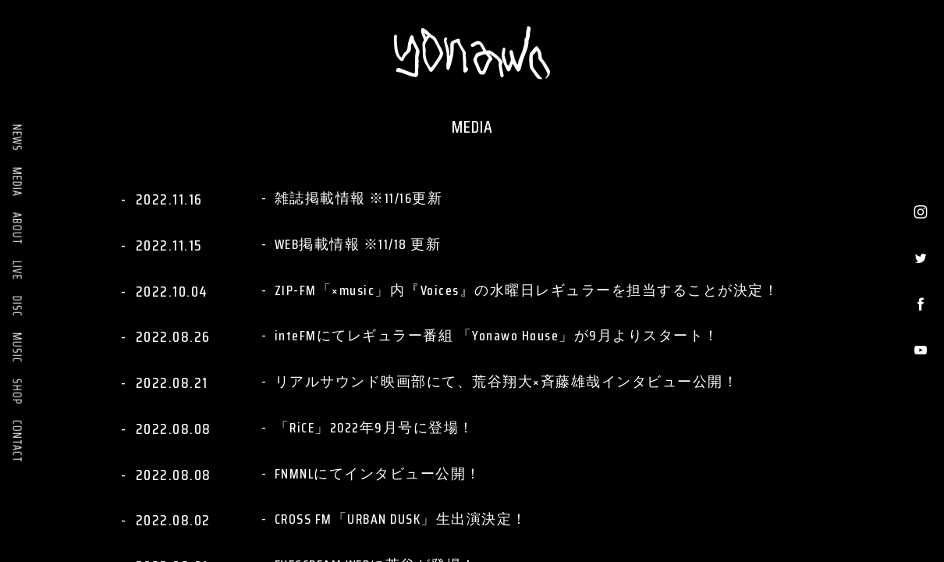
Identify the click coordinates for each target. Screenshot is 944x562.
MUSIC (17, 348)
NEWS (17, 137)
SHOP (17, 391)
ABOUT (17, 228)
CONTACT (17, 441)
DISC (17, 306)
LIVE (17, 270)
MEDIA (17, 182)
